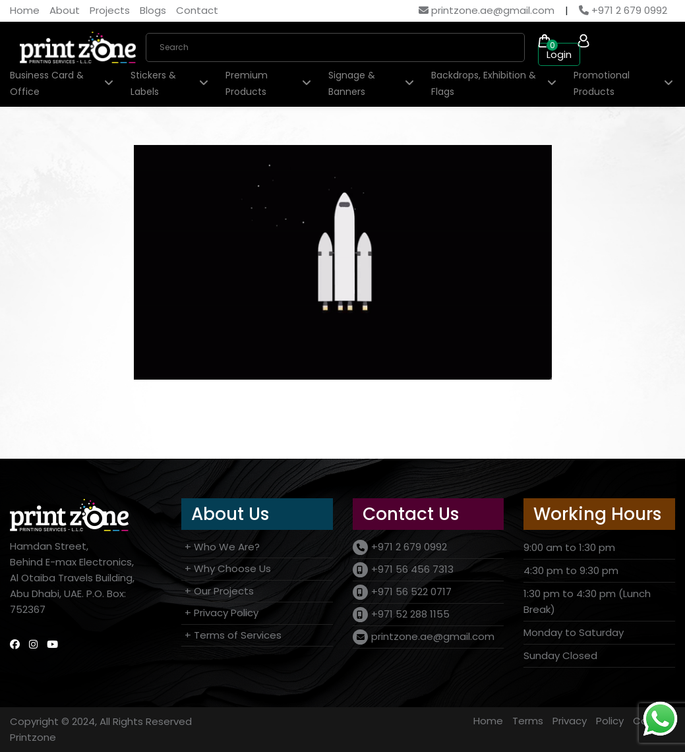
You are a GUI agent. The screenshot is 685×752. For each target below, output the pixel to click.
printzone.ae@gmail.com (486, 10)
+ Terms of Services (233, 635)
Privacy (569, 721)
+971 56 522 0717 (411, 591)
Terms (527, 721)
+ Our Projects (219, 591)
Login (559, 54)
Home (25, 10)
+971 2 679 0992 (623, 10)
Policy (610, 721)
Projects (110, 10)
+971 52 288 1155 (410, 614)
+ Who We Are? (222, 547)
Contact (197, 10)
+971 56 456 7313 (412, 569)
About (64, 10)
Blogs (153, 10)
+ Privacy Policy (221, 613)
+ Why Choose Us (228, 568)
